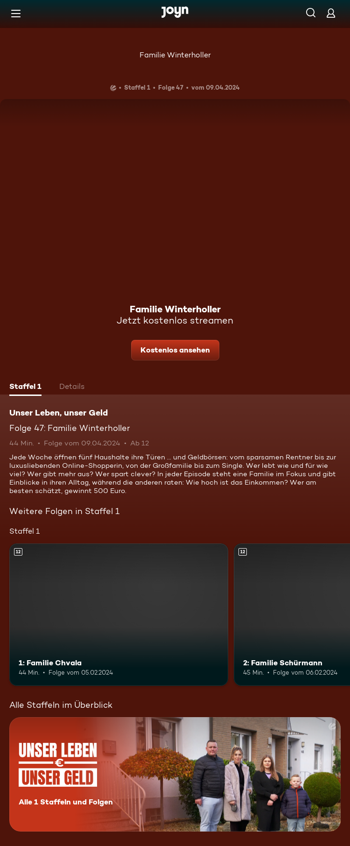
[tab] (25, 387)
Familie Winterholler (175, 54)
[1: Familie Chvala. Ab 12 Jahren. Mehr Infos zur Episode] (118, 614)
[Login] (330, 13)
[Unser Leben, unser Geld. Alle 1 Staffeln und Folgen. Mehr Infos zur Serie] (175, 774)
